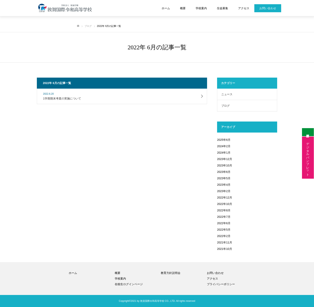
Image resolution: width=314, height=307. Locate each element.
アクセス (243, 8)
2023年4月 (223, 184)
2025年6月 (223, 139)
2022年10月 (224, 204)
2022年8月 (223, 210)
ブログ (225, 105)
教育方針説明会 (170, 273)
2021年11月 (224, 242)
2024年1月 (223, 152)
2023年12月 (224, 159)
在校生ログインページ (129, 284)
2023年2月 (223, 191)
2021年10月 (224, 248)
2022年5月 (223, 229)
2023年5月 (223, 178)
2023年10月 (224, 165)
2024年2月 (223, 146)
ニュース (226, 94)
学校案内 (201, 8)
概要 (183, 8)
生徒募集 (222, 8)
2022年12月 (224, 197)
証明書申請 (308, 132)
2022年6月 (223, 223)
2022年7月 (223, 216)
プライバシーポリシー (221, 284)
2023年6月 (223, 171)
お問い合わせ (267, 8)
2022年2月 (223, 236)
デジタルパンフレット (308, 158)
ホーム (166, 8)
